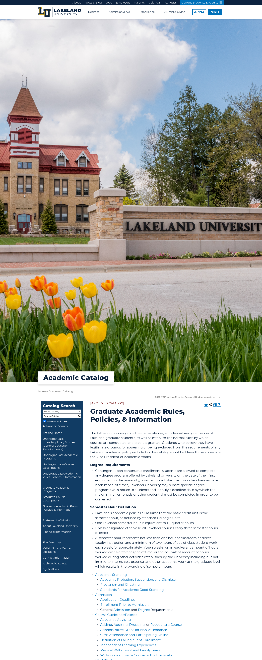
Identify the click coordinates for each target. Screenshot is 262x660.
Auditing (121, 624)
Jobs (109, 2)
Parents (139, 2)
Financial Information (57, 532)
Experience (147, 12)
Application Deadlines (117, 599)
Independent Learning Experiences (128, 645)
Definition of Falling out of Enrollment (130, 640)
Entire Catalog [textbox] (51, 412)
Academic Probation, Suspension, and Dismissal (138, 579)
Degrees (93, 12)
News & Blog (93, 2)
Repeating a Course (166, 624)
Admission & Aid (119, 12)
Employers (123, 2)
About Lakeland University (60, 526)
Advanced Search (55, 426)
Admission (103, 595)
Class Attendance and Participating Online (134, 635)
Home (42, 391)
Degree (144, 610)
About (77, 2)
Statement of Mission (57, 520)
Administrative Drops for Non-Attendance (133, 630)
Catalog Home (52, 433)
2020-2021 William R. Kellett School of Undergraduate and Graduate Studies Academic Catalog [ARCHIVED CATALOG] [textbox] (188, 397)
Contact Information (56, 557)
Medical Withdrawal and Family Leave (130, 650)
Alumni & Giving (174, 12)
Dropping (137, 624)
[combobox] (187, 397)
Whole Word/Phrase (57, 421)
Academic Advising (115, 619)
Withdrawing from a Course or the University (136, 655)
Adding (106, 624)
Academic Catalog (61, 391)
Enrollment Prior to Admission (124, 604)
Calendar (155, 2)
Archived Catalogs (55, 563)
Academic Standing (111, 574)
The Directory (52, 542)
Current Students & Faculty (201, 2)
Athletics (171, 2)
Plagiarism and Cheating (120, 584)
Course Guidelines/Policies (116, 615)
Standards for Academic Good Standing (132, 589)
